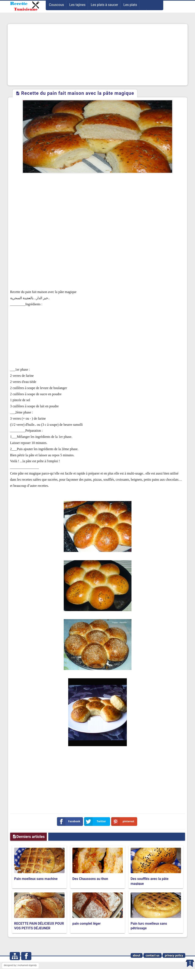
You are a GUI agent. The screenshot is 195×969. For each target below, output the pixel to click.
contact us (153, 955)
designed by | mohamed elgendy (20, 965)
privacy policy (174, 955)
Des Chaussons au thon (90, 879)
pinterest (123, 821)
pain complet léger (86, 924)
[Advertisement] (98, 54)
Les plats (130, 5)
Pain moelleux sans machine (36, 879)
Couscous (56, 5)
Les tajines (77, 5)
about (136, 955)
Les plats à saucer (104, 5)
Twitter (96, 821)
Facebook (69, 821)
